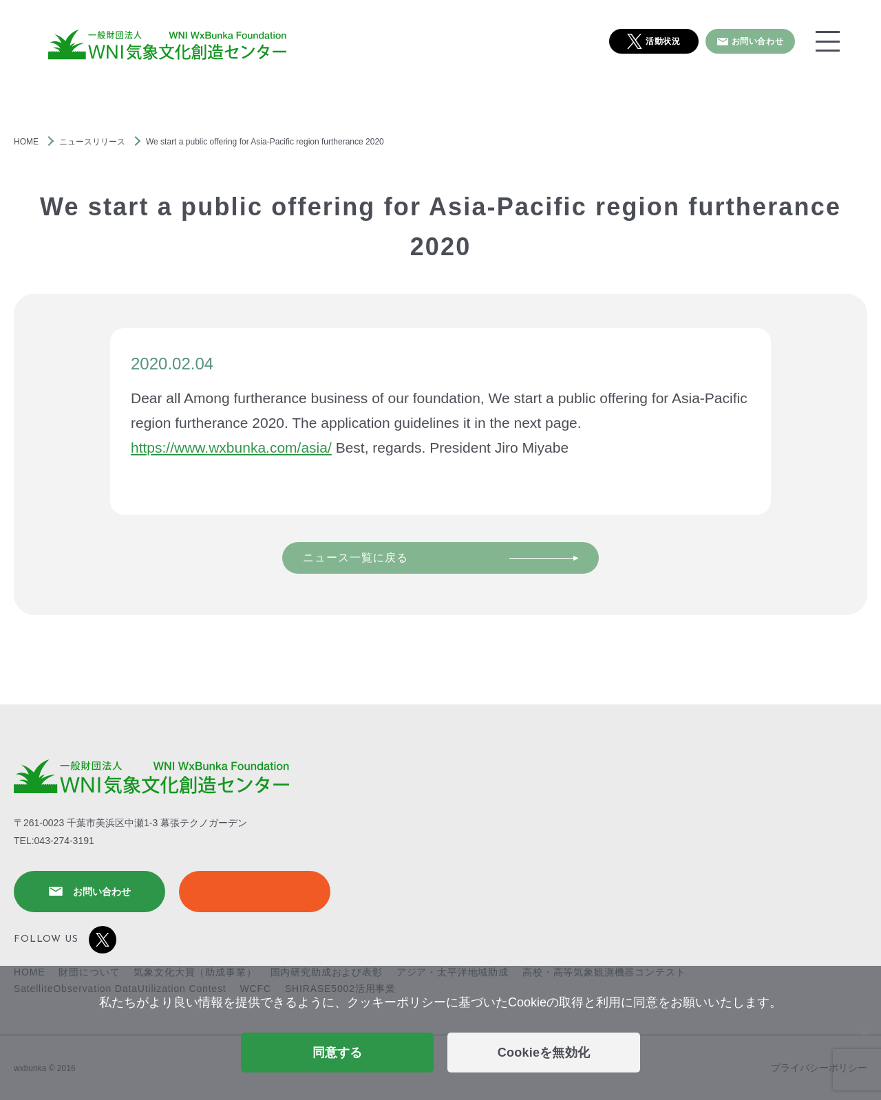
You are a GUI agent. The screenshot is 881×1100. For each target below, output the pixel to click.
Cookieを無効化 (544, 1052)
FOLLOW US (65, 939)
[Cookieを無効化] (864, 1033)
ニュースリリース (92, 142)
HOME (26, 142)
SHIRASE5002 (254, 891)
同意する (337, 1052)
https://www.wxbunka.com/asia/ (231, 447)
